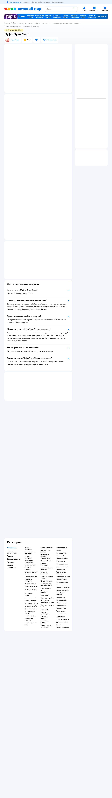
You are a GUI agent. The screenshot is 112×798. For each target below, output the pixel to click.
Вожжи (58, 489)
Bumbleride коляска (60, 532)
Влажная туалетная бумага (47, 516)
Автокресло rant (30, 536)
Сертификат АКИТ (46, 650)
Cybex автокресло (31, 515)
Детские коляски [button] (13, 497)
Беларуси (32, 670)
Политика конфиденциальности (47, 641)
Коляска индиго (61, 508)
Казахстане (24, 670)
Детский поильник (62, 558)
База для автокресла (28, 495)
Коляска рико (61, 523)
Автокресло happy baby (31, 528)
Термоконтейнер (62, 552)
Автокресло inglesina (29, 558)
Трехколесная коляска (61, 511)
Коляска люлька (61, 486)
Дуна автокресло (30, 522)
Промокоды (44, 637)
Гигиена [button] (10, 494)
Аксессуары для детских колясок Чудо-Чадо (21, 26)
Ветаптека (94, 636)
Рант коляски (60, 500)
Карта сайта (43, 656)
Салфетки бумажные (44, 503)
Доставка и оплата (46, 623)
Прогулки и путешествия (22, 23)
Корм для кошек (96, 626)
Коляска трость (46, 527)
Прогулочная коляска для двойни (47, 540)
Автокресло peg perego (30, 551)
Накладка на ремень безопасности (45, 494)
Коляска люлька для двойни (47, 544)
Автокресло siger (30, 539)
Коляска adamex (61, 494)
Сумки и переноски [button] (11, 505)
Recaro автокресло (31, 525)
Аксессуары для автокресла (30, 491)
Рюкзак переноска (62, 566)
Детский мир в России (12, 670)
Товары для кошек (97, 623)
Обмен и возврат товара (45, 631)
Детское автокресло (28, 487)
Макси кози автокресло (28, 518)
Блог (75, 642)
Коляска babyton (62, 502)
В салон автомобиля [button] (11, 490)
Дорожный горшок (47, 499)
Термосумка (60, 555)
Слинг (58, 563)
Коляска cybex (61, 491)
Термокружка (60, 549)
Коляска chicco (61, 538)
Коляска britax (61, 544)
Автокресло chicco (31, 542)
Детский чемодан (62, 560)
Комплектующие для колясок (46, 564)
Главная (7, 23)
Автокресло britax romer (31, 511)
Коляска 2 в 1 (45, 534)
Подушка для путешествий (29, 500)
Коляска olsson (61, 547)
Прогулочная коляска (45, 530)
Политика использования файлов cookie (45, 646)
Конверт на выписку (44, 556)
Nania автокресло (31, 547)
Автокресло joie (30, 554)
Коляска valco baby (62, 529)
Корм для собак (96, 631)
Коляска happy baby (63, 515)
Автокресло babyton (29, 533)
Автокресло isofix (31, 544)
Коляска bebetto (61, 518)
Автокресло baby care (30, 562)
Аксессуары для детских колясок (66, 23)
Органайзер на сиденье (45, 489)
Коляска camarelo (62, 520)
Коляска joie (60, 536)
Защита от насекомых (44, 511)
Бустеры (27, 508)
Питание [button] (10, 501)
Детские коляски (42, 23)
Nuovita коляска (61, 541)
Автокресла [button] (11, 486)
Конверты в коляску (44, 560)
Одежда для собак (96, 634)
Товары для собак (96, 628)
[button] (102, 16)
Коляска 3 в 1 (45, 548)
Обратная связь (45, 653)
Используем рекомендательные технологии (19, 667)
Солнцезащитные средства (46, 507)
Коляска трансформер (45, 551)
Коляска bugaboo (62, 497)
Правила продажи (46, 635)
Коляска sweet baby (62, 526)
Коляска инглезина (62, 505)
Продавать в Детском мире (47, 627)
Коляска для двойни (47, 536)
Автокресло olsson (47, 486)
